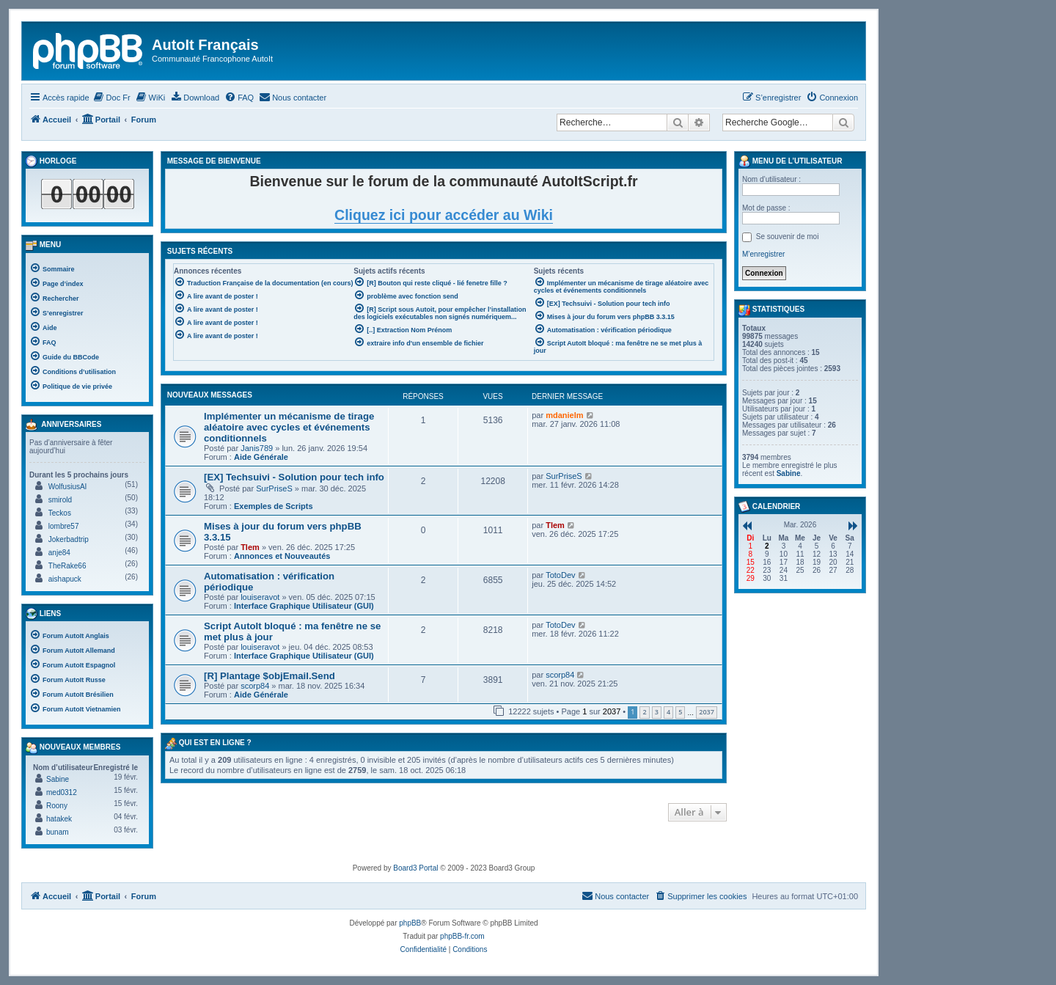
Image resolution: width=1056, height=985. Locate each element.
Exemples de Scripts (273, 506)
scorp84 (255, 685)
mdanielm (564, 415)
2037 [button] (706, 712)
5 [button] (680, 712)
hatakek (59, 819)
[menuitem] (112, 97)
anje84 (59, 553)
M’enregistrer (763, 254)
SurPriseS (274, 488)
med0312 (61, 792)
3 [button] (657, 712)
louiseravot (260, 597)
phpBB (410, 923)
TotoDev (560, 575)
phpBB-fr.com (462, 936)
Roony (56, 806)
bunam (57, 832)
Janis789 (257, 448)
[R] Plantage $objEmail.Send (269, 675)
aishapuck (64, 579)
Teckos (59, 513)
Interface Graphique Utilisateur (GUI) (304, 605)
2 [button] (644, 712)
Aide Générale (261, 457)
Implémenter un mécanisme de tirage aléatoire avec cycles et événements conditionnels (289, 427)
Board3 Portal (415, 868)
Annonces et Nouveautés (282, 556)
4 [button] (668, 712)
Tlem (250, 547)
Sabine (57, 779)
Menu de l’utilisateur (790, 161)
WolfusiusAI (67, 487)
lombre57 (63, 526)
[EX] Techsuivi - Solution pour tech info (294, 477)
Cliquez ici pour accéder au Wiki (443, 215)
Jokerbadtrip (68, 539)
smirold (60, 500)
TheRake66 (67, 566)
